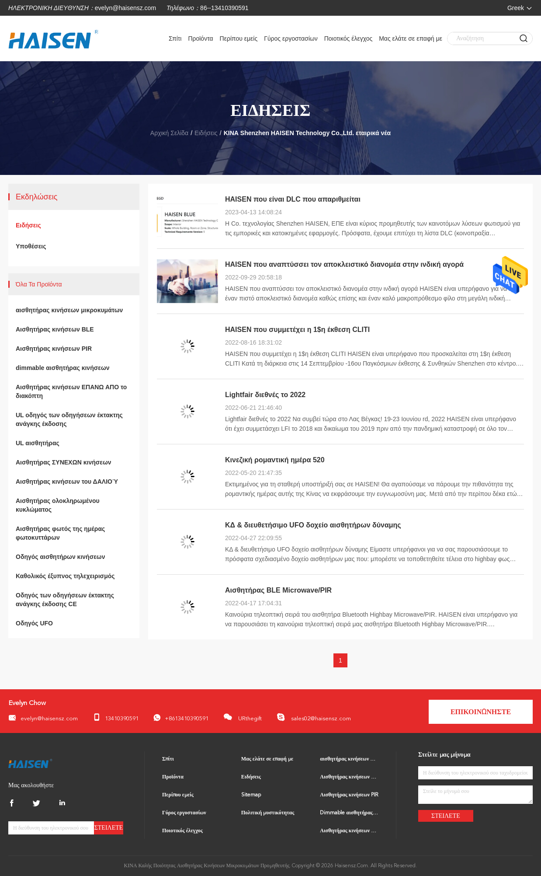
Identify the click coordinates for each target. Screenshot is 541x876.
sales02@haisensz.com (314, 717)
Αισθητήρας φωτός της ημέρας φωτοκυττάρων (60, 533)
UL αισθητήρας (37, 443)
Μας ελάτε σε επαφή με (410, 38)
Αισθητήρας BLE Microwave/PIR (278, 590)
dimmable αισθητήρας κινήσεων (63, 367)
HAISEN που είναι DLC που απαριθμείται (293, 199)
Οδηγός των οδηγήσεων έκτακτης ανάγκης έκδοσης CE (65, 599)
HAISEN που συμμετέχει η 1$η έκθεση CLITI (297, 329)
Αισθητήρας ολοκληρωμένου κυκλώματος (58, 505)
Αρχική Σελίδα (169, 132)
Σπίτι (175, 38)
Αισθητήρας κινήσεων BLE (55, 329)
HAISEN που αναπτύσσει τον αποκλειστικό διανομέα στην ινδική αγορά (344, 264)
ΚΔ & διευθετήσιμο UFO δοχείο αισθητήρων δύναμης (313, 525)
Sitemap (251, 795)
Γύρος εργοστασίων (291, 38)
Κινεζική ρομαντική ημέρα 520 (275, 460)
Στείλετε (108, 827)
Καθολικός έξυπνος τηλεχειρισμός (65, 575)
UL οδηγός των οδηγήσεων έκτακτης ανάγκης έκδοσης (69, 419)
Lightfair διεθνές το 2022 (265, 394)
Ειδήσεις (206, 132)
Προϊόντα (200, 38)
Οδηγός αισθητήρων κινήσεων (60, 556)
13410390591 (116, 717)
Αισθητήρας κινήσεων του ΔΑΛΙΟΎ (67, 481)
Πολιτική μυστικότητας (268, 813)
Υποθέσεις (31, 246)
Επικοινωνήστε (481, 712)
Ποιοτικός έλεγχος (348, 38)
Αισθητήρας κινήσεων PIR (54, 348)
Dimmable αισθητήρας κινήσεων (349, 813)
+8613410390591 (180, 718)
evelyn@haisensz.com (125, 7)
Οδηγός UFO (34, 623)
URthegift (242, 717)
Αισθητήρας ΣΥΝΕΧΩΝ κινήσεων (63, 462)
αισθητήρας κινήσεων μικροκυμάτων (69, 310)
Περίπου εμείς (239, 38)
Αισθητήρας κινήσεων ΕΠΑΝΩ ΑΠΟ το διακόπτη (71, 391)
